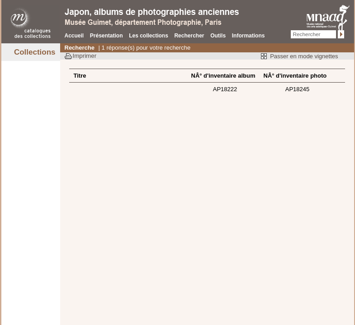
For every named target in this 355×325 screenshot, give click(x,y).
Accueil (74, 35)
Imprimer (85, 55)
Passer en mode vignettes (304, 56)
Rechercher (189, 35)
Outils (218, 35)
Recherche (80, 47)
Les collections (148, 35)
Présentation (106, 35)
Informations (248, 35)
